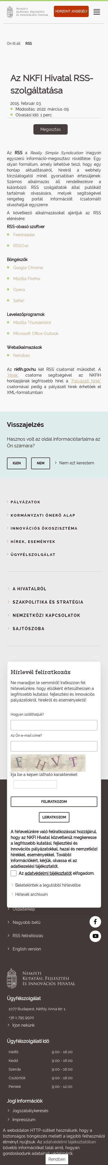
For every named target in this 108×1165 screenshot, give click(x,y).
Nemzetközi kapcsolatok (46, 615)
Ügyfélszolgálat (33, 554)
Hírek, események (33, 541)
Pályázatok (26, 502)
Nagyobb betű (26, 922)
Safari (18, 300)
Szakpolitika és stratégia (48, 602)
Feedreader (24, 234)
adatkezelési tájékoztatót (34, 866)
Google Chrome (28, 267)
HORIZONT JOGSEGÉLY (71, 11)
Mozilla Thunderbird (32, 322)
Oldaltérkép (24, 909)
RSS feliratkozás (28, 935)
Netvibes (21, 355)
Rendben (56, 1159)
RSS (28, 44)
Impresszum (23, 1119)
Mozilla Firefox (26, 278)
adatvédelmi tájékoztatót (48, 873)
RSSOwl (21, 245)
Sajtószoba (29, 628)
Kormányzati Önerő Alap (43, 515)
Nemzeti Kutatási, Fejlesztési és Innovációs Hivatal (44, 978)
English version (27, 949)
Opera (19, 289)
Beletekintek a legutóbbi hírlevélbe (48, 885)
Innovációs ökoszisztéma (44, 528)
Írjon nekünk (23, 1025)
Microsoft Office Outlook (35, 333)
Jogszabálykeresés (30, 1110)
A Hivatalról (30, 589)
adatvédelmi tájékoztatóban (69, 1142)
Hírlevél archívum (31, 894)
